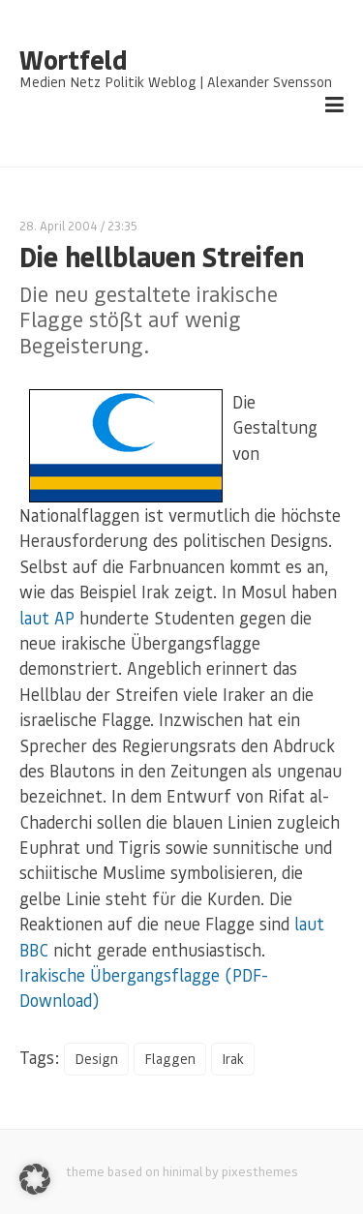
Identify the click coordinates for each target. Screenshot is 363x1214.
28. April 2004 (58, 225)
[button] (35, 1179)
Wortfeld (73, 60)
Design (96, 1058)
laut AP (47, 617)
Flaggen (170, 1058)
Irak (233, 1058)
